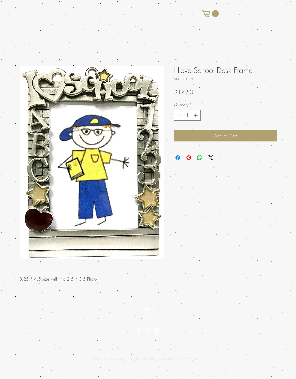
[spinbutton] (187, 115)
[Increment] (196, 115)
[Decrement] (178, 115)
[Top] (148, 316)
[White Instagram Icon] (156, 331)
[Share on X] (210, 157)
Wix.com (193, 358)
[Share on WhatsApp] (199, 157)
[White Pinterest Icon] (147, 331)
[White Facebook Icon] (138, 331)
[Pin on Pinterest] (188, 157)
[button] (210, 13)
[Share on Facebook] (177, 157)
